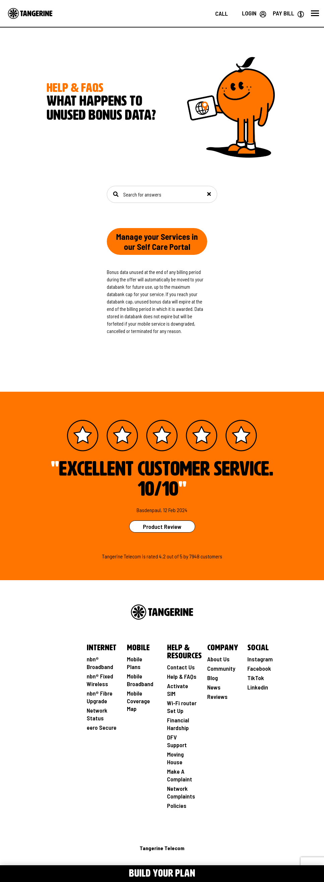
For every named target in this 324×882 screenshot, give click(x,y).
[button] (315, 13)
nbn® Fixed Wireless (100, 679)
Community (221, 668)
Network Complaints (181, 792)
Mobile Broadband (140, 679)
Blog (212, 677)
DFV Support (177, 741)
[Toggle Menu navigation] (43, 872)
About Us (218, 659)
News (214, 687)
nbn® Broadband (100, 662)
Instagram (260, 659)
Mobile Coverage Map (138, 701)
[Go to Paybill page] (288, 13)
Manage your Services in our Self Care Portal (157, 241)
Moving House (175, 758)
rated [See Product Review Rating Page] (152, 556)
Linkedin (257, 687)
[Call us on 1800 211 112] (221, 13)
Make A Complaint (179, 775)
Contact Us (181, 667)
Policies (176, 805)
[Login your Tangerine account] (254, 13)
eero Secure (101, 727)
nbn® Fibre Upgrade (99, 697)
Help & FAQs (181, 676)
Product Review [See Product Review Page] (162, 526)
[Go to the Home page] (30, 13)
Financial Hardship (178, 723)
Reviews (217, 696)
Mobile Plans (134, 662)
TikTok (255, 677)
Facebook (259, 668)
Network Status (97, 714)
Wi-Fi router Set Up (181, 706)
